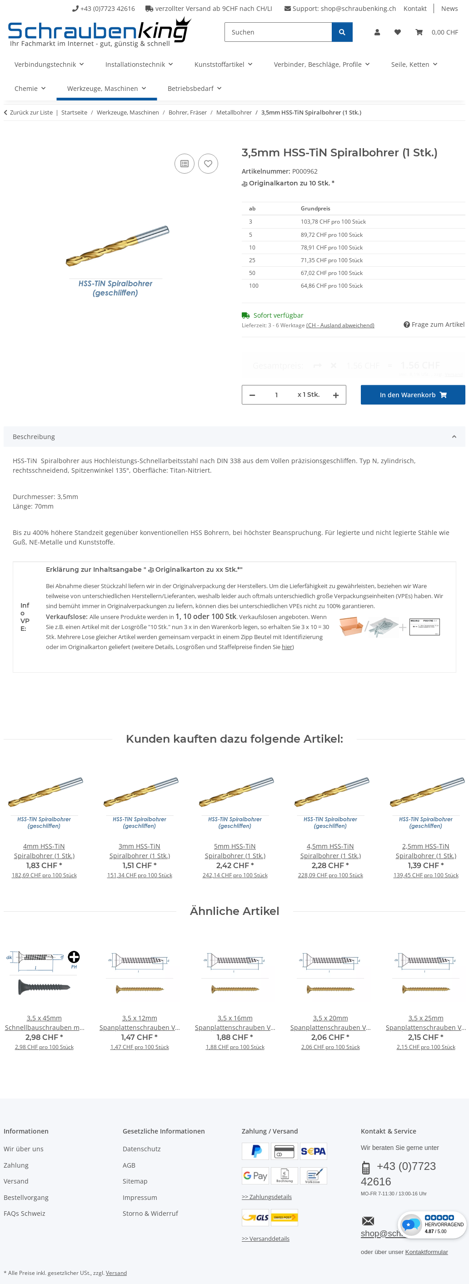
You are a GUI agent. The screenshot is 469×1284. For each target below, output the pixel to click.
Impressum (140, 1178)
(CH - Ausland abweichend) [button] (340, 325)
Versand (16, 1162)
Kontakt (415, 8)
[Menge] (276, 361)
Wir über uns (24, 1129)
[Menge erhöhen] (336, 361)
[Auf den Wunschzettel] (208, 164)
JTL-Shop (425, 1276)
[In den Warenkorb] (11, 141)
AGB (129, 1145)
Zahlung (16, 1145)
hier (287, 627)
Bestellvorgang (26, 1178)
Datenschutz (142, 1129)
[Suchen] (278, 32)
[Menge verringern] (252, 361)
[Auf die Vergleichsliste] (185, 164)
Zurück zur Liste (31, 112)
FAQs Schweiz (24, 1193)
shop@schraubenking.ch (358, 8)
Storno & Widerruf (150, 1193)
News (449, 8)
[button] (377, 32)
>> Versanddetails (265, 1219)
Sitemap (135, 1162)
